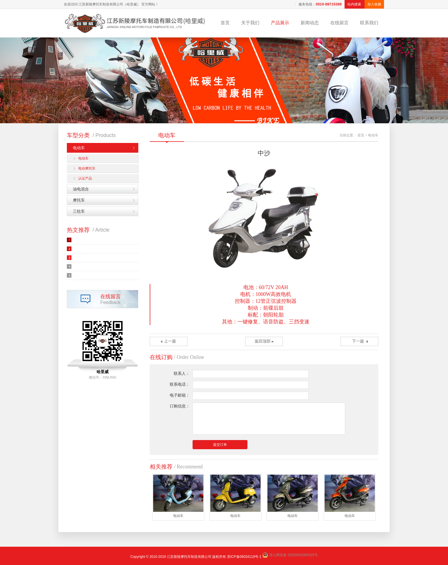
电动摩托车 (86, 168)
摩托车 (79, 200)
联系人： (182, 373)
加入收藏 (374, 4)
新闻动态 (310, 22)
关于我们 (250, 22)
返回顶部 (263, 341)
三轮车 (79, 211)
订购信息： (180, 406)
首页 (225, 22)
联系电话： (180, 384)
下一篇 (358, 341)
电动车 (79, 148)
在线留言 (339, 22)
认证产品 (85, 178)
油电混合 (81, 189)
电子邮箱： (180, 395)
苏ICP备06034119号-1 (244, 557)
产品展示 (280, 22)
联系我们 (369, 22)
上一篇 (170, 341)
